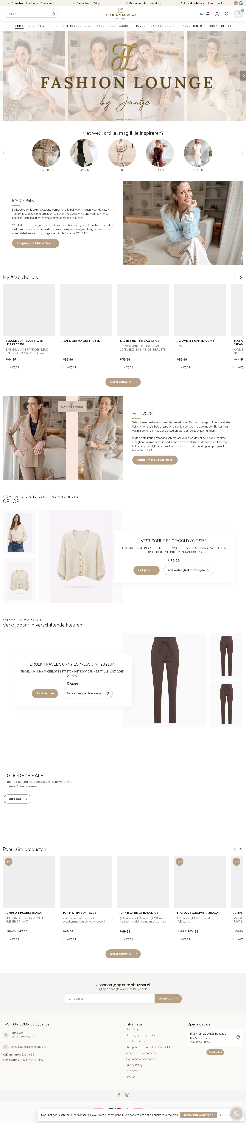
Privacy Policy (134, 1065)
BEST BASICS (119, 26)
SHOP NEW (37, 26)
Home (19, 26)
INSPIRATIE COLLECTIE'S (70, 26)
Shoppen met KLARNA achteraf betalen (149, 1047)
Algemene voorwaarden (140, 1059)
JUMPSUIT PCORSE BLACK (24, 912)
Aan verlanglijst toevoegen (189, 570)
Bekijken (147, 570)
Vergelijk (15, 367)
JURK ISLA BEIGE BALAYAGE (139, 912)
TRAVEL (139, 26)
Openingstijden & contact (141, 1035)
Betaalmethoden (136, 1041)
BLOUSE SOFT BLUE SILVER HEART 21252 (24, 342)
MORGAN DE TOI (219, 26)
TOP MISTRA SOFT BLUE (79, 912)
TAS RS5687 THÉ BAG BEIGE (139, 341)
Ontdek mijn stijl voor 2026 (155, 459)
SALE (101, 26)
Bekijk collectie (123, 382)
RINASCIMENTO (191, 26)
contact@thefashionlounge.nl (28, 1046)
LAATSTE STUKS (163, 26)
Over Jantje (132, 1029)
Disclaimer (132, 1071)
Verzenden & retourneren (141, 1053)
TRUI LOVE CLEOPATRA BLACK (198, 912)
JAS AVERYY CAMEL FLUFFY (195, 341)
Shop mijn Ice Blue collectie (35, 243)
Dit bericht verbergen (198, 1114)
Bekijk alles (215, 1052)
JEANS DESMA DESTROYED (81, 341)
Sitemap (131, 1077)
